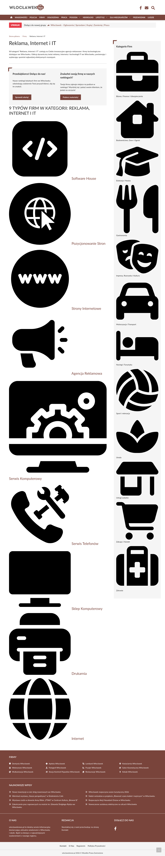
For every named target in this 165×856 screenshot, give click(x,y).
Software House (84, 178)
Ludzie (151, 17)
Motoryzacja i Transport (126, 324)
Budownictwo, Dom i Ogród (128, 140)
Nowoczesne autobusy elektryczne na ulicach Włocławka (113, 804)
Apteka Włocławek (57, 763)
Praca (64, 17)
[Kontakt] (146, 8)
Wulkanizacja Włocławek (22, 772)
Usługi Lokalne (122, 498)
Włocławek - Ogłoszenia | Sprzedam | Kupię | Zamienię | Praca (80, 25)
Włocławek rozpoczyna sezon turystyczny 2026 (109, 792)
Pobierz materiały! (70, 97)
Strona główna (14, 36)
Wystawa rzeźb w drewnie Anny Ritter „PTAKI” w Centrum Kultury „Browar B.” (45, 800)
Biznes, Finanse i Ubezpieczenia (129, 96)
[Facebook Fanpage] (140, 8)
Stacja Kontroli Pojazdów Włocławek (64, 772)
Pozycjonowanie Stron (88, 243)
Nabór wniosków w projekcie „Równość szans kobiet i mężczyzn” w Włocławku (122, 796)
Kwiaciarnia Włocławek (132, 763)
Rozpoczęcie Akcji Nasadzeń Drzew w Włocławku (109, 800)
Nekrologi (88, 17)
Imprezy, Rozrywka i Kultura (128, 275)
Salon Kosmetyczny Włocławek (135, 767)
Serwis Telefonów (85, 543)
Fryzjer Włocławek (93, 767)
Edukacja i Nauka (123, 180)
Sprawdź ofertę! (22, 97)
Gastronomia (121, 235)
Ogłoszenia (53, 17)
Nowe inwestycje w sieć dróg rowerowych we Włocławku (36, 792)
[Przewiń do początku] (158, 850)
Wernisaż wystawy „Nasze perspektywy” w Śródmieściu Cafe (37, 796)
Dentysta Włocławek (21, 763)
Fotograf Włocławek (57, 767)
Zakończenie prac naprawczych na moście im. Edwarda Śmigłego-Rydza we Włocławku (43, 805)
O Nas (71, 846)
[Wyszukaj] (153, 8)
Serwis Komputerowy (25, 478)
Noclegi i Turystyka (124, 364)
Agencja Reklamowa (86, 373)
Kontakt (65, 830)
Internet (78, 738)
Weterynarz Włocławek (22, 767)
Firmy (42, 17)
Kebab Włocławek (130, 772)
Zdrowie (119, 590)
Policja (33, 17)
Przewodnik (139, 17)
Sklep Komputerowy (87, 608)
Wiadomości (21, 17)
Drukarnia (79, 673)
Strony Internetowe (86, 308)
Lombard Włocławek (94, 763)
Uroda (118, 457)
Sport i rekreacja (123, 413)
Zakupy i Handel (123, 542)
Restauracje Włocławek (95, 772)
